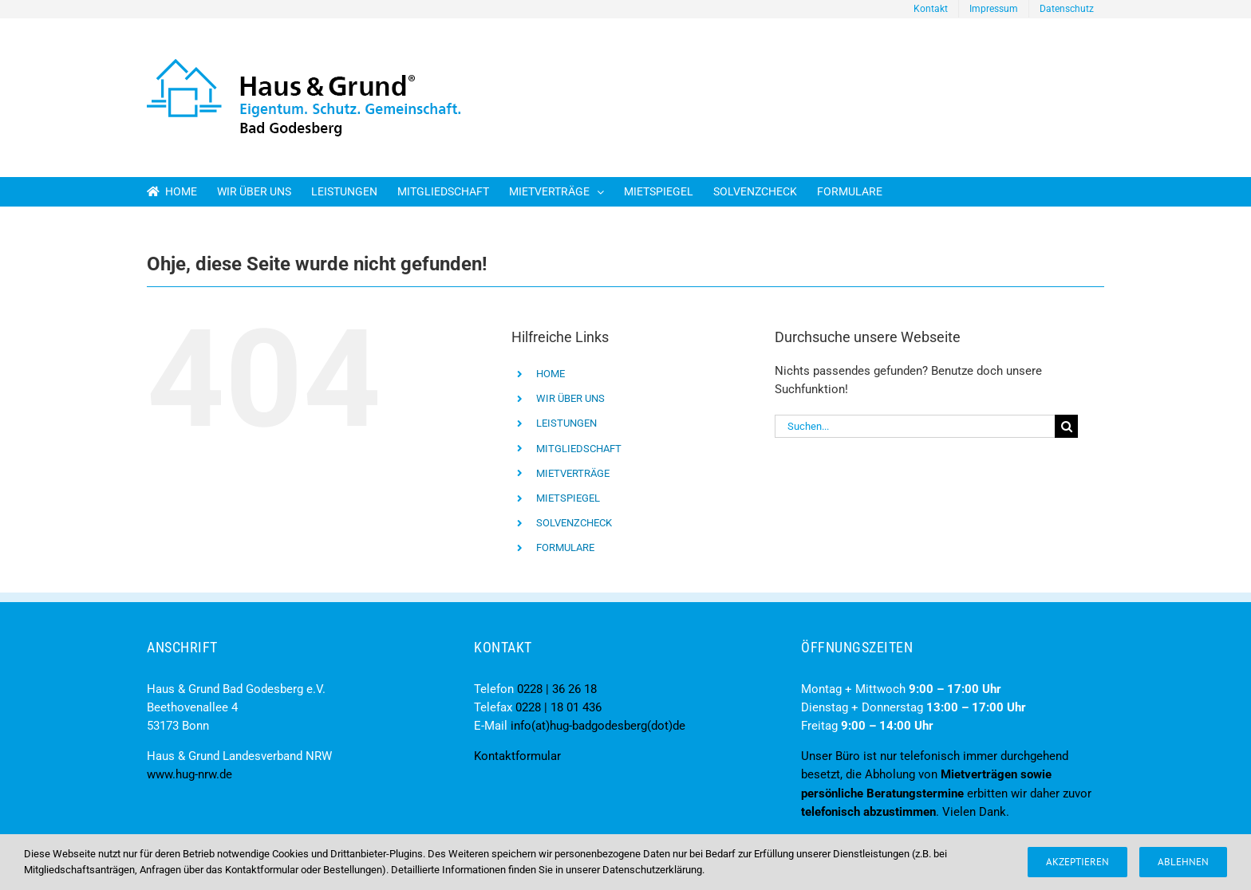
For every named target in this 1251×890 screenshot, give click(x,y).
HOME (550, 374)
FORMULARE (565, 547)
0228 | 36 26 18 (557, 689)
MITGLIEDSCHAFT (579, 449)
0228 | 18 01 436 (558, 707)
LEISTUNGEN (566, 423)
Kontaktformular (517, 756)
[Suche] (1066, 426)
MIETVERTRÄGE (573, 473)
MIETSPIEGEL (568, 498)
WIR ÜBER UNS (570, 398)
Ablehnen (1183, 861)
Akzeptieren (1077, 861)
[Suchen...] (915, 426)
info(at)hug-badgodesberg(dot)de (598, 726)
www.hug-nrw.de (189, 774)
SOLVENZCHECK (574, 523)
